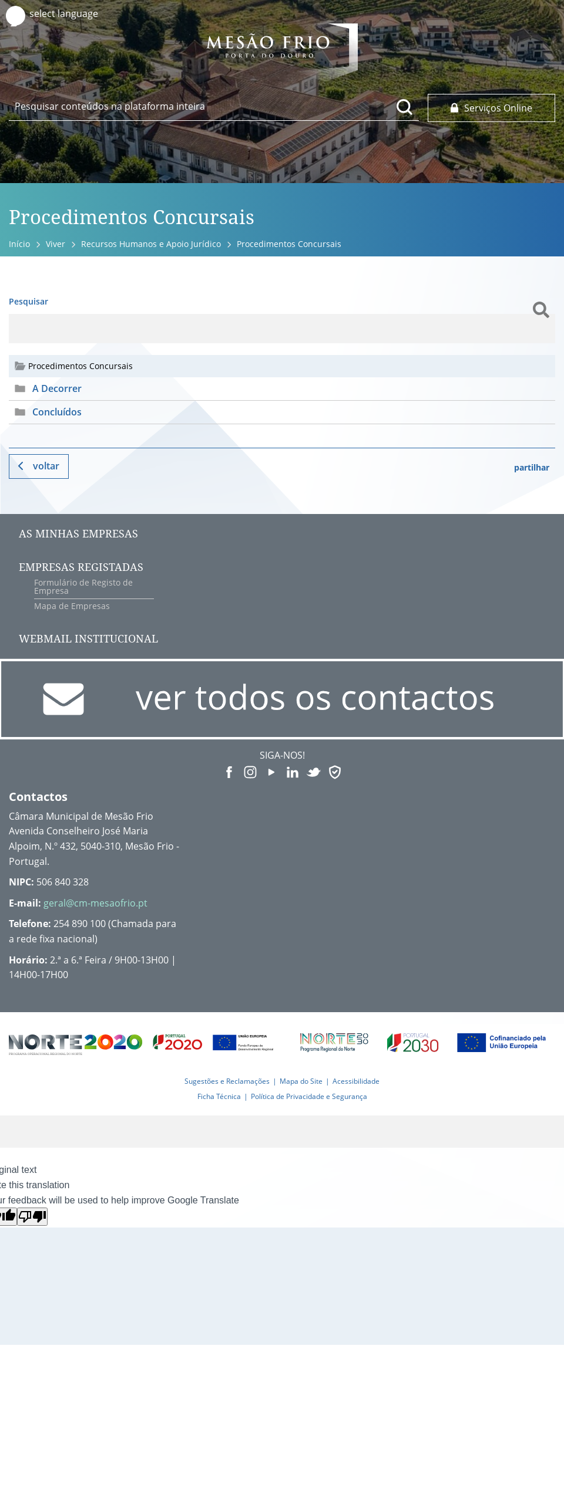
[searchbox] (214, 106)
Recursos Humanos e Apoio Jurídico (151, 243)
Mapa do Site (301, 1081)
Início (19, 243)
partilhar (531, 467)
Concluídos (57, 411)
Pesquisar (28, 301)
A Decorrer (57, 388)
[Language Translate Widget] (75, 13)
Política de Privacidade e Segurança (309, 1096)
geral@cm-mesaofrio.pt (95, 903)
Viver (55, 243)
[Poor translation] (32, 1217)
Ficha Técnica (219, 1096)
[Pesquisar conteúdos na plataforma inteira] (405, 107)
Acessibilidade (356, 1081)
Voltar (46, 465)
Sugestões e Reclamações (227, 1081)
